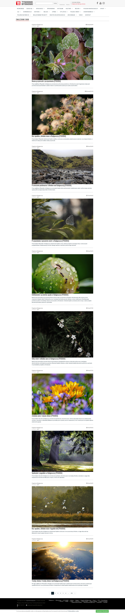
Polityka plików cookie (73, 611)
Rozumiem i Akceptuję (102, 611)
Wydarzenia (51, 8)
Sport (94, 600)
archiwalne (99, 602)
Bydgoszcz (51, 600)
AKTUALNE (60, 8)
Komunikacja (27, 11)
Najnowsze (20, 8)
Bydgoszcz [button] (40, 8)
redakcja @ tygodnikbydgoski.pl (34, 605)
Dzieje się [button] (30, 8)
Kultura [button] (69, 8)
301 (72, 593)
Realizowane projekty (40, 15)
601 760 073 (20, 605)
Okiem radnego (93, 601)
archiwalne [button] (72, 15)
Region (77, 600)
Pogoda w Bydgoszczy (90, 8)
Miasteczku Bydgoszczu (57, 15)
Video (81, 15)
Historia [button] (37, 11)
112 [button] (19, 11)
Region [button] (78, 8)
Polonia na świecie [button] (24, 15)
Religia (66, 601)
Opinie (71, 601)
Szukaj (55, 3)
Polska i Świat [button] (75, 11)
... (68, 593)
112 (99, 600)
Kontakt (88, 15)
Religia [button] (47, 11)
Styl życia (77, 601)
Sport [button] (103, 8)
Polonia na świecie (103, 601)
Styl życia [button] (64, 11)
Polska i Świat (84, 601)
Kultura (72, 600)
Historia (61, 601)
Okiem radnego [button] (89, 11)
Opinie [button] (54, 11)
